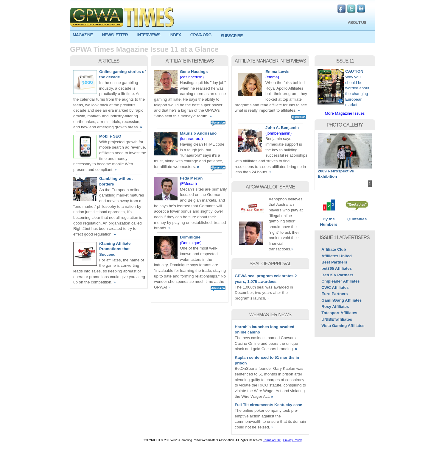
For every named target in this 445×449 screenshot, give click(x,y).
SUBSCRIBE (231, 35)
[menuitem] (84, 35)
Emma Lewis (277, 71)
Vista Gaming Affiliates (342, 325)
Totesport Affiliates (339, 313)
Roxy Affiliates (335, 306)
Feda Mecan (191, 178)
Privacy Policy (292, 440)
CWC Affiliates (334, 287)
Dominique (190, 237)
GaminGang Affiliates (341, 300)
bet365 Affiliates (336, 268)
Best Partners (334, 262)
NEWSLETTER (114, 34)
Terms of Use (272, 440)
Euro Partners (334, 293)
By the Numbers (328, 220)
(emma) (272, 77)
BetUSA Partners (337, 275)
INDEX (175, 34)
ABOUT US (357, 22)
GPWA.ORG (200, 34)
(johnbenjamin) (278, 133)
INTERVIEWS (148, 34)
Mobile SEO (110, 136)
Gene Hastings (194, 71)
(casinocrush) (192, 77)
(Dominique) (191, 243)
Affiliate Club (333, 249)
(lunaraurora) (191, 138)
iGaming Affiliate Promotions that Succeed (114, 249)
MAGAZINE (83, 34)
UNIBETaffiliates (336, 319)
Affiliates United (336, 256)
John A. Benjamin (282, 127)
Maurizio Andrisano (198, 133)
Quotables (357, 217)
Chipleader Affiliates (340, 281)
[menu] (222, 37)
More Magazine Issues (345, 113)
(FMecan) (188, 183)
